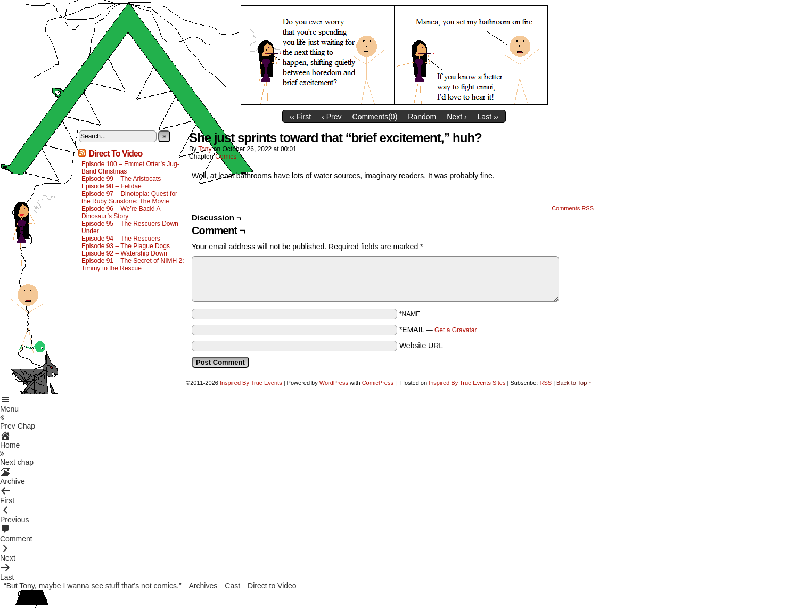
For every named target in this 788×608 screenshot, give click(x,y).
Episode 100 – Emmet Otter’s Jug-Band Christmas (130, 167)
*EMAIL (438, 329)
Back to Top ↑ (574, 383)
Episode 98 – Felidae (111, 186)
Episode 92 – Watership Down (124, 253)
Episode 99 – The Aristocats (121, 179)
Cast (232, 585)
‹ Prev (331, 116)
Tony (204, 149)
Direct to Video (272, 585)
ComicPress (377, 383)
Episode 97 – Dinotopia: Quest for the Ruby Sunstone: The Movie (129, 197)
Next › (456, 116)
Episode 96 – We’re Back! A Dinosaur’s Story (120, 212)
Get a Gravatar (455, 330)
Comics (225, 156)
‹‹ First (300, 116)
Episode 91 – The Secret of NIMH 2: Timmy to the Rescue (132, 264)
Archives (203, 585)
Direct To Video (115, 153)
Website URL (421, 345)
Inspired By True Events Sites (467, 383)
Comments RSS (573, 208)
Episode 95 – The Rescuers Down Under (129, 227)
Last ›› (488, 116)
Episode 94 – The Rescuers (120, 238)
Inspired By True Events (251, 383)
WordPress (333, 383)
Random (422, 116)
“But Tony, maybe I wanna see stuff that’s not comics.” (93, 585)
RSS (545, 383)
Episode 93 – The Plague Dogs (125, 246)
